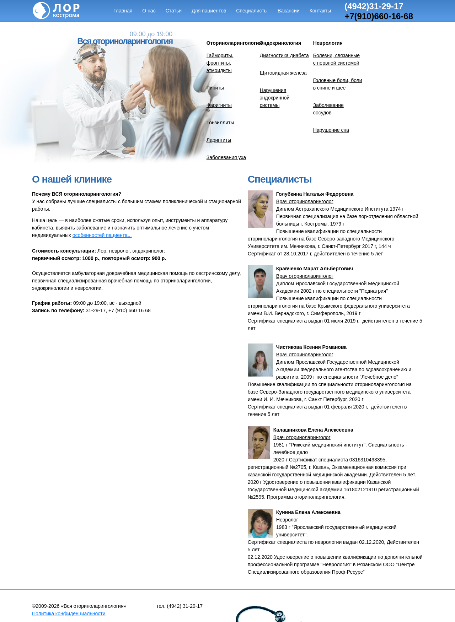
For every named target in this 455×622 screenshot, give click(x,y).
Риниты (215, 88)
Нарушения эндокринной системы (275, 97)
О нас (148, 10)
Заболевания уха (226, 157)
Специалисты (252, 10)
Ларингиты (219, 140)
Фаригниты (219, 105)
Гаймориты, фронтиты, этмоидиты (220, 63)
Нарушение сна (331, 130)
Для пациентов (209, 10)
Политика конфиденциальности (69, 613)
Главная (122, 10)
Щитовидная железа (283, 73)
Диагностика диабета (284, 55)
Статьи (174, 10)
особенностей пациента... (102, 235)
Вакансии (289, 10)
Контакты (320, 10)
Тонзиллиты (220, 122)
